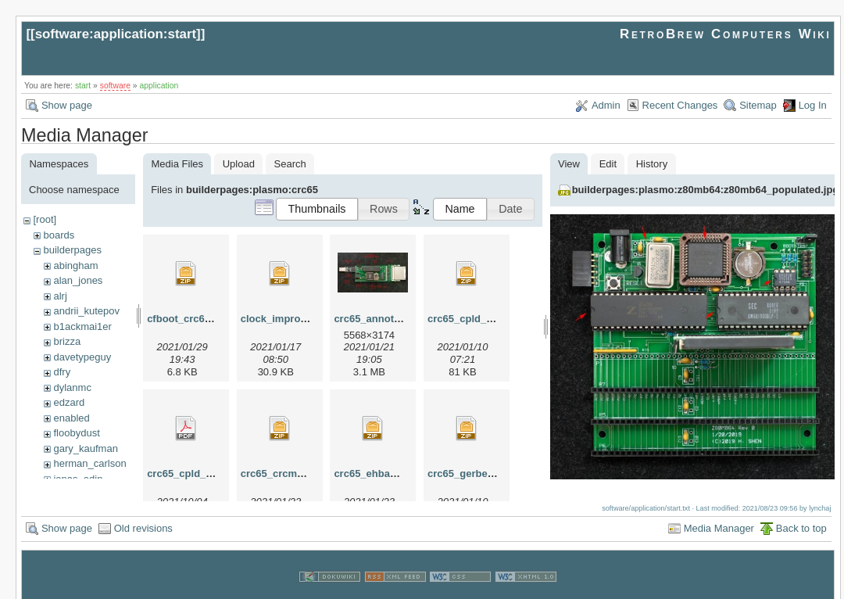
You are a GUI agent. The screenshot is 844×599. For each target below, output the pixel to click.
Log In (813, 105)
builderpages (72, 250)
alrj (59, 296)
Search (290, 164)
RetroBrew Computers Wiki (725, 34)
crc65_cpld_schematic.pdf (210, 473)
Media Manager (719, 513)
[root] (44, 219)
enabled (71, 418)
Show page (66, 105)
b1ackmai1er (82, 326)
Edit (608, 164)
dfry (61, 372)
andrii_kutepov (86, 311)
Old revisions (143, 513)
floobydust (76, 433)
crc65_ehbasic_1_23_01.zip (400, 473)
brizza (66, 341)
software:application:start (115, 34)
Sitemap (758, 105)
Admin (606, 105)
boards (58, 235)
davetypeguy (82, 357)
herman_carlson (89, 463)
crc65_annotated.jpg (383, 319)
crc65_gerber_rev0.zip (481, 473)
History (651, 164)
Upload (239, 164)
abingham (75, 265)
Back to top (801, 513)
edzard (68, 402)
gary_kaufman (85, 448)
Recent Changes (680, 105)
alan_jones (77, 280)
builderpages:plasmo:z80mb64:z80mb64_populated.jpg (705, 189)
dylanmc (72, 387)
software (115, 85)
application (159, 85)
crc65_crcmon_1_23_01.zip (306, 473)
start (83, 85)
